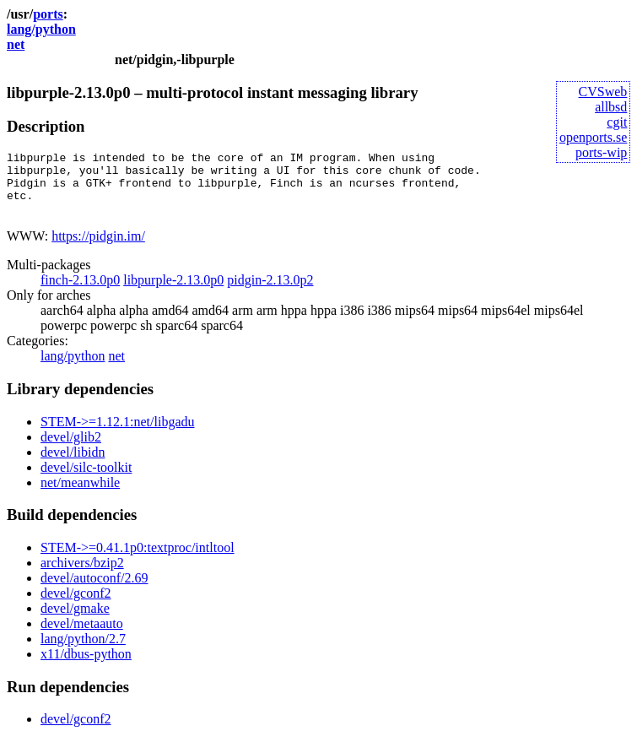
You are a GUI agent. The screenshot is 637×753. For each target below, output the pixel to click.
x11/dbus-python (86, 666)
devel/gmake (75, 621)
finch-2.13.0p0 (80, 292)
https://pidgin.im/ (98, 248)
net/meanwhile (80, 495)
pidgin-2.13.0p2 (270, 292)
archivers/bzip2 (82, 575)
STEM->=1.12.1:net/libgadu (117, 434)
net (15, 44)
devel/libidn (72, 465)
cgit (617, 122)
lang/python (41, 29)
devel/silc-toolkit (86, 480)
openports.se (593, 137)
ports (48, 14)
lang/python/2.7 (83, 651)
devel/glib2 (70, 449)
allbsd (611, 107)
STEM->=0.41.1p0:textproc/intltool (137, 560)
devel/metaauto (81, 636)
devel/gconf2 (75, 606)
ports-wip (601, 152)
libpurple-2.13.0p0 (173, 292)
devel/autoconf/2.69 (94, 590)
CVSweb (603, 91)
